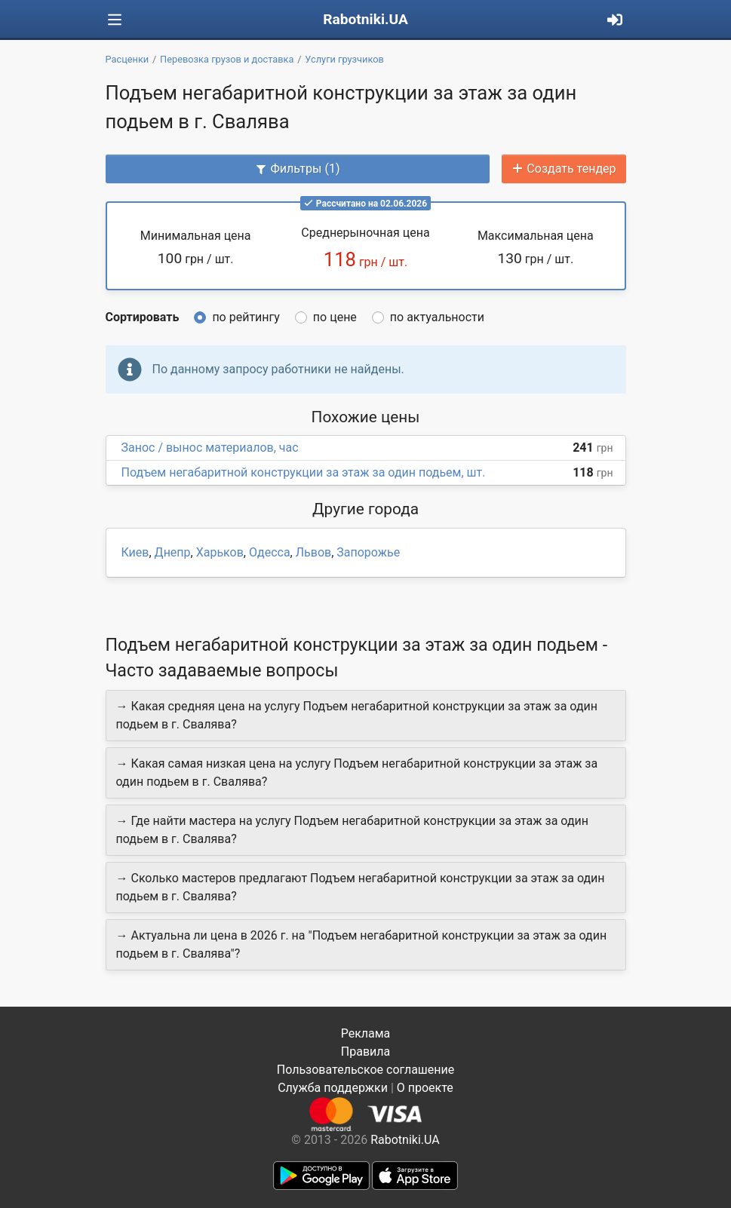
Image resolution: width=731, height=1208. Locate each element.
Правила (365, 1051)
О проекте (425, 1088)
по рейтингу (245, 317)
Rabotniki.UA (365, 19)
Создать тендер (563, 168)
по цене (335, 317)
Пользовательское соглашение (366, 1069)
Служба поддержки (333, 1088)
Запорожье (368, 552)
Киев (135, 552)
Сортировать (143, 317)
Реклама (366, 1033)
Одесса (269, 552)
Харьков (220, 552)
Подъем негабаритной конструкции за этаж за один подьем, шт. (303, 472)
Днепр (173, 552)
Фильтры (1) (297, 168)
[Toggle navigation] (114, 20)
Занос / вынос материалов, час (210, 447)
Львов (313, 552)
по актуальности (437, 317)
